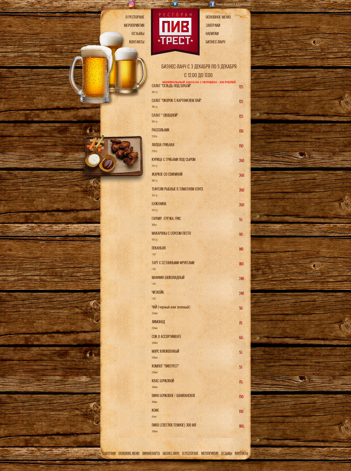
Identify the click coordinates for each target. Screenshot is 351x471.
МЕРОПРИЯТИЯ (209, 453)
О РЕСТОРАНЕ (190, 453)
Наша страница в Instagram (152, 4)
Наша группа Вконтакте (193, 4)
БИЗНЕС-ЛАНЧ (171, 453)
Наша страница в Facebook (233, 4)
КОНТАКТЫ (241, 453)
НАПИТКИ (212, 33)
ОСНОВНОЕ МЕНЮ (128, 453)
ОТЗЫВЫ (226, 453)
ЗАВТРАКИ (109, 453)
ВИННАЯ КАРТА (151, 453)
